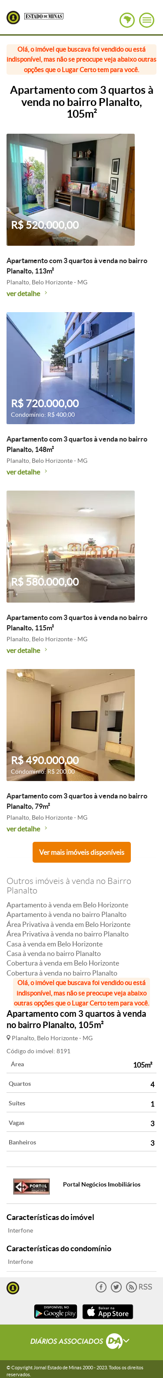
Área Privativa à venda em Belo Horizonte (68, 924)
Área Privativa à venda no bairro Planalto (68, 934)
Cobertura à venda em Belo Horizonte (63, 963)
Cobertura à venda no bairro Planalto (62, 973)
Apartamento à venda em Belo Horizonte (67, 905)
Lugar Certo (13, 17)
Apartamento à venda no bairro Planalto (66, 914)
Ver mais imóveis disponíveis (81, 852)
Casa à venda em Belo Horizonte (55, 944)
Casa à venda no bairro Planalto (54, 953)
